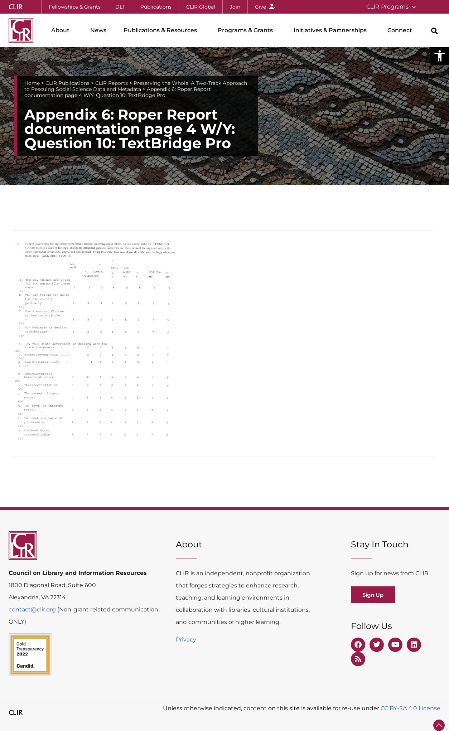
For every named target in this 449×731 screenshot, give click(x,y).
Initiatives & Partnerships (332, 30)
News (98, 30)
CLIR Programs (391, 7)
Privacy (186, 639)
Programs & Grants (247, 30)
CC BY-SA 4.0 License (410, 708)
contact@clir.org (33, 609)
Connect (401, 30)
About (62, 30)
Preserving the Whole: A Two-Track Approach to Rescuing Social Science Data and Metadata (135, 86)
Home (32, 83)
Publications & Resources (162, 30)
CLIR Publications (67, 83)
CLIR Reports (111, 83)
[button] (439, 56)
